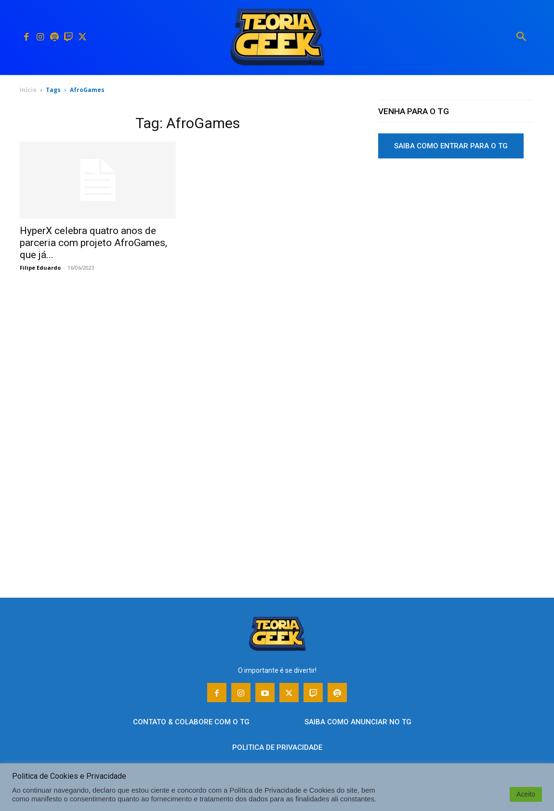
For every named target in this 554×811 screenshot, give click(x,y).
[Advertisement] (456, 240)
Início (28, 90)
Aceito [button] (525, 794)
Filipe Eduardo (40, 267)
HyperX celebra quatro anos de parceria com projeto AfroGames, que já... (93, 243)
